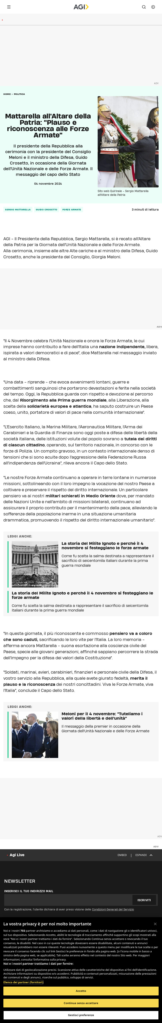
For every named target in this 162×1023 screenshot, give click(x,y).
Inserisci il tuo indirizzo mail (28, 891)
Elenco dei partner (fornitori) (23, 982)
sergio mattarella (18, 209)
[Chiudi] (155, 924)
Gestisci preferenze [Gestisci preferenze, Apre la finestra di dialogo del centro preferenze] (81, 1015)
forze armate (71, 209)
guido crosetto (46, 209)
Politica (19, 94)
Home (7, 94)
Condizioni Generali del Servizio (113, 909)
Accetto (81, 991)
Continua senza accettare (81, 1003)
